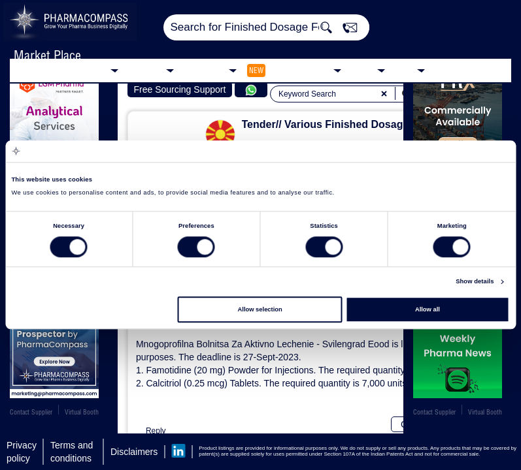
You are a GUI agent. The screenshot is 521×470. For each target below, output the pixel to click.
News (362, 69)
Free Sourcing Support (179, 89)
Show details (475, 282)
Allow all (427, 309)
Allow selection (260, 309)
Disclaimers (134, 451)
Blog (404, 69)
